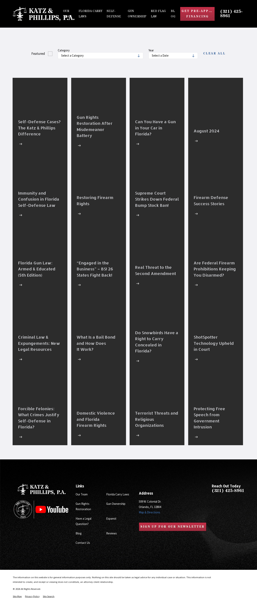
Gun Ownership (115, 504)
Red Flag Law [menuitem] (158, 14)
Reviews (111, 533)
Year (151, 50)
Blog (79, 533)
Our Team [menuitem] (67, 14)
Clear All (214, 53)
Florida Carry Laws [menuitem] (90, 14)
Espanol (111, 518)
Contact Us (83, 543)
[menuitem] (17, 596)
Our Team (82, 494)
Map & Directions (149, 512)
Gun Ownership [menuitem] (137, 14)
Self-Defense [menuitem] (114, 14)
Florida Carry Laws (117, 494)
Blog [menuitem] (173, 14)
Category (64, 50)
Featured (38, 53)
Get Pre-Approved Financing (198, 14)
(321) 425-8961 (231, 13)
